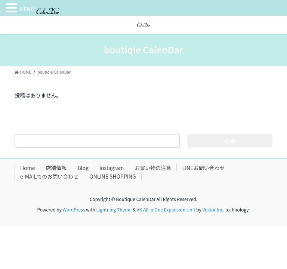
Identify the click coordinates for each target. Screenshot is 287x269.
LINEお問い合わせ (203, 167)
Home (27, 167)
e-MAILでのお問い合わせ (49, 176)
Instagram (111, 167)
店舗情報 (56, 167)
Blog (83, 167)
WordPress (74, 209)
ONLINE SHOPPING (112, 176)
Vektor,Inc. (213, 209)
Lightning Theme (114, 209)
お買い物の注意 (153, 167)
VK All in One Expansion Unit (166, 209)
